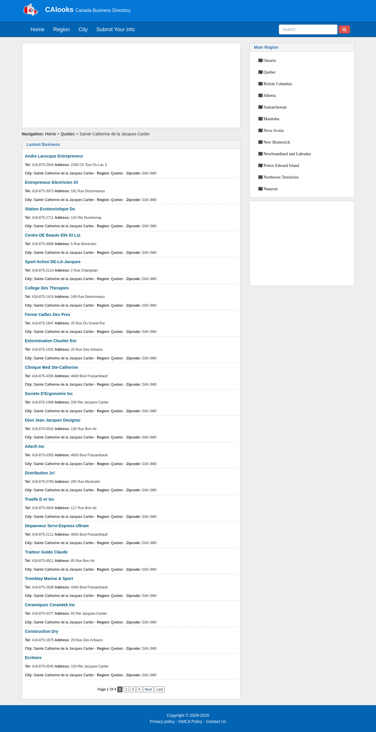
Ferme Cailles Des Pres (47, 314)
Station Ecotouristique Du (50, 209)
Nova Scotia (274, 130)
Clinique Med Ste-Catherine (51, 367)
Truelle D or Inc (40, 499)
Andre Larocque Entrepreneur (54, 156)
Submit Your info (116, 29)
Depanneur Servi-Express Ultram (57, 525)
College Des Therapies (47, 288)
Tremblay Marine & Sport (49, 578)
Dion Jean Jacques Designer (53, 420)
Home (38, 29)
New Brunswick (277, 142)
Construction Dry (41, 631)
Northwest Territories (281, 177)
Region (61, 29)
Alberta (270, 95)
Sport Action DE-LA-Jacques (53, 261)
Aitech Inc (35, 446)
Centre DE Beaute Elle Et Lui (53, 235)
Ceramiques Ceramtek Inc (50, 604)
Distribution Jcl (40, 473)
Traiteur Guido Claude (46, 552)
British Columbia (278, 84)
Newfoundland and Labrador (287, 154)
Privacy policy (162, 721)
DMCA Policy (190, 721)
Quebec (68, 134)
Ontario (270, 60)
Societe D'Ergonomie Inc (49, 393)
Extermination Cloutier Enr (51, 340)
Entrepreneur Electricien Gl (51, 182)
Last (159, 689)
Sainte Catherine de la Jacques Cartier (64, 173)
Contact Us (216, 721)
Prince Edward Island (281, 165)
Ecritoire (33, 657)
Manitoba (271, 119)
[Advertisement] (131, 85)
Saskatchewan (275, 107)
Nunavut (271, 189)
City (83, 29)
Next (148, 689)
